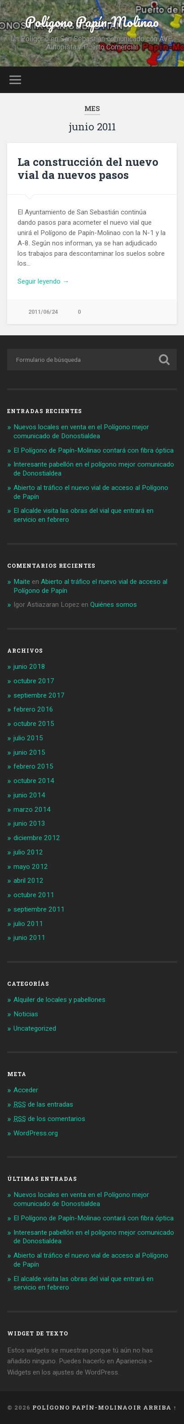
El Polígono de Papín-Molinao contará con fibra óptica (93, 450)
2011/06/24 (43, 311)
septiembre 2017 (39, 695)
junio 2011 (29, 938)
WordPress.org (35, 1133)
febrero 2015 (33, 766)
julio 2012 (28, 852)
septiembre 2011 (39, 909)
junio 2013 (29, 823)
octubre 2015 (33, 724)
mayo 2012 (30, 867)
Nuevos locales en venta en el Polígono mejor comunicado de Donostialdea (81, 431)
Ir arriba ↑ (154, 1407)
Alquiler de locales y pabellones (59, 1000)
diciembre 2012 (36, 838)
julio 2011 (28, 924)
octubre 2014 (33, 781)
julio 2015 (28, 738)
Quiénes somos (113, 605)
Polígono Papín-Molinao (92, 22)
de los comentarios (49, 1119)
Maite (21, 582)
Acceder (25, 1090)
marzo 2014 (32, 809)
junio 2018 (29, 667)
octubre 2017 (33, 681)
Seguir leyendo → (43, 281)
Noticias (25, 1014)
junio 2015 (29, 752)
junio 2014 (29, 795)
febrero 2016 (33, 709)
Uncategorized (34, 1028)
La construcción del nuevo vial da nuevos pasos (88, 168)
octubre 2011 (33, 895)
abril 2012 (28, 881)
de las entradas (43, 1104)
